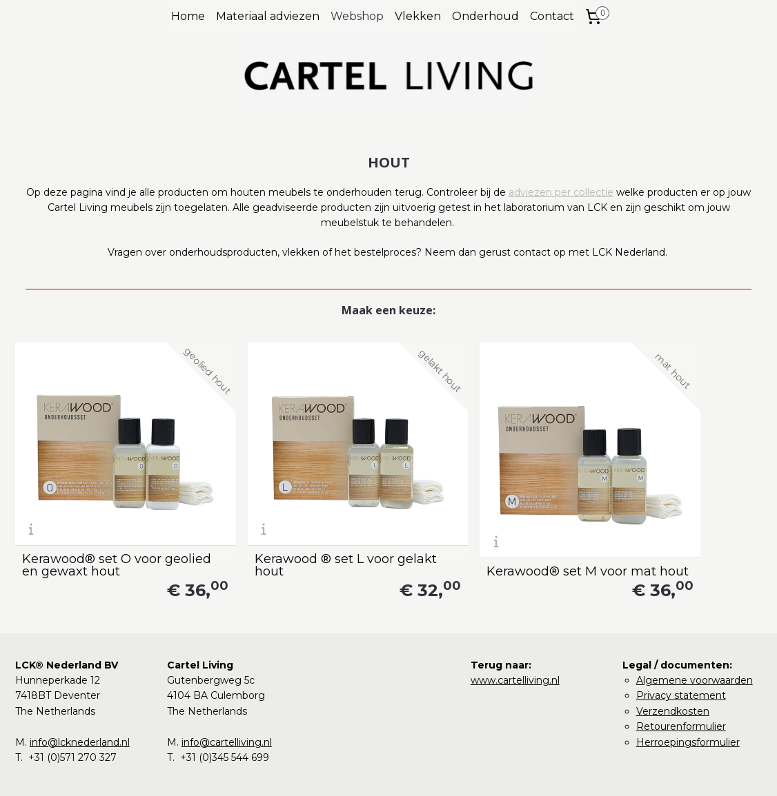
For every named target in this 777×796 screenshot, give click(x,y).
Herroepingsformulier (688, 699)
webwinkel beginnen (409, 770)
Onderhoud (485, 16)
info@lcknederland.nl (80, 699)
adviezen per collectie (561, 191)
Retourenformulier (681, 683)
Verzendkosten (672, 668)
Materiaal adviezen (267, 16)
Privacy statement (681, 653)
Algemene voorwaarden (694, 637)
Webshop (357, 16)
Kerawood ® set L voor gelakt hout (281, 522)
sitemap (332, 770)
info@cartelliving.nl (226, 699)
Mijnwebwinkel (530, 770)
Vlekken (418, 16)
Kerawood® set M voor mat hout (472, 522)
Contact (552, 16)
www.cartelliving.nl (515, 637)
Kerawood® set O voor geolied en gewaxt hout (96, 522)
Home (188, 16)
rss (358, 770)
